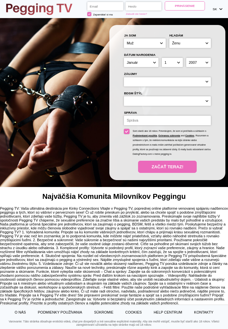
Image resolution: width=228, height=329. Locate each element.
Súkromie (103, 312)
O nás (20, 312)
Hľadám (176, 35)
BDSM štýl (133, 93)
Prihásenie (185, 6)
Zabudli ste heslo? (136, 13)
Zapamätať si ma (100, 14)
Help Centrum (168, 312)
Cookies (189, 135)
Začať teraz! (168, 166)
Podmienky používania (60, 312)
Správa (130, 112)
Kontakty (203, 312)
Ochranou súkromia (169, 135)
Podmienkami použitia (145, 135)
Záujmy (130, 74)
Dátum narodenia (140, 55)
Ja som (130, 35)
